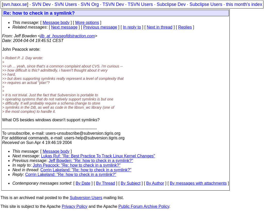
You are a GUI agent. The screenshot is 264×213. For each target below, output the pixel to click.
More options (87, 22)
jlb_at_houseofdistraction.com (67, 36)
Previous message (100, 27)
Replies (185, 27)
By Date (83, 183)
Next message (64, 27)
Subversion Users (86, 197)
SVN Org (90, 4)
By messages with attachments (198, 183)
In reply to (132, 27)
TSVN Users (140, 4)
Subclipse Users (205, 4)
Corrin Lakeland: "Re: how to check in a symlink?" (85, 170)
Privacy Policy (74, 206)
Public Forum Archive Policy (143, 206)
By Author (155, 183)
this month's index (244, 4)
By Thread (105, 183)
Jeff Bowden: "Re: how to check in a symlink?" (91, 160)
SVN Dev (41, 4)
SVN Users (65, 4)
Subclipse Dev (171, 4)
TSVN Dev (113, 4)
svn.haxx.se (15, 4)
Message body (56, 22)
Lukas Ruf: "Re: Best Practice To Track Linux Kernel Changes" (98, 156)
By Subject (130, 183)
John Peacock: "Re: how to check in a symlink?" (76, 165)
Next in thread (159, 27)
